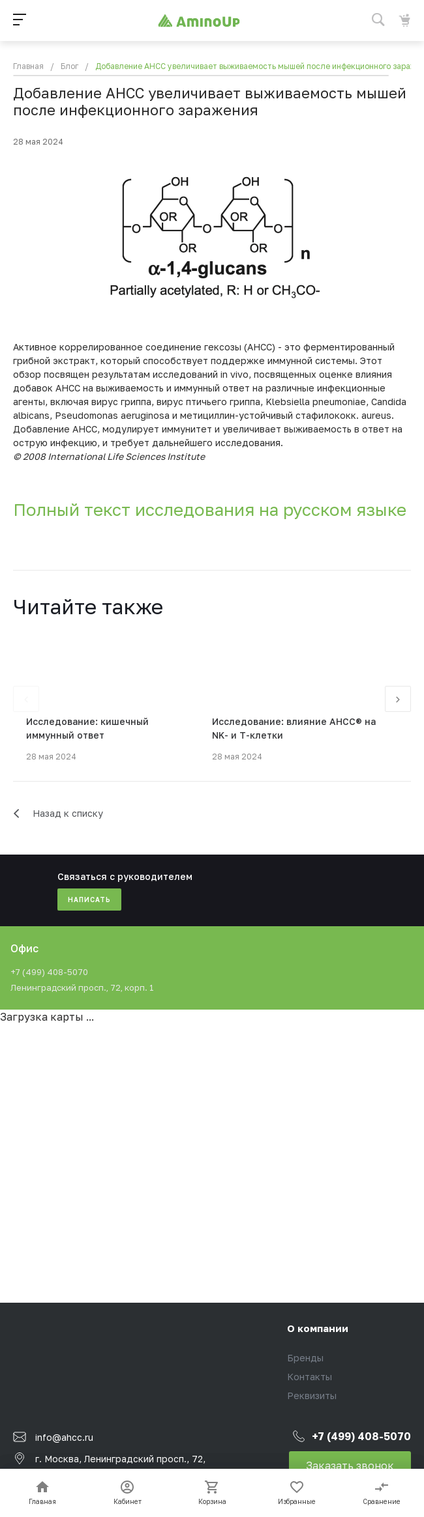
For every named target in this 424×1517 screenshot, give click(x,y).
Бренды (305, 1357)
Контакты (309, 1376)
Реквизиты (312, 1395)
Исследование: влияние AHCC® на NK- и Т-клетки (294, 728)
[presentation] (26, 699)
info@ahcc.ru (64, 1436)
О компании (317, 1328)
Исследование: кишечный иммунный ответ (87, 728)
